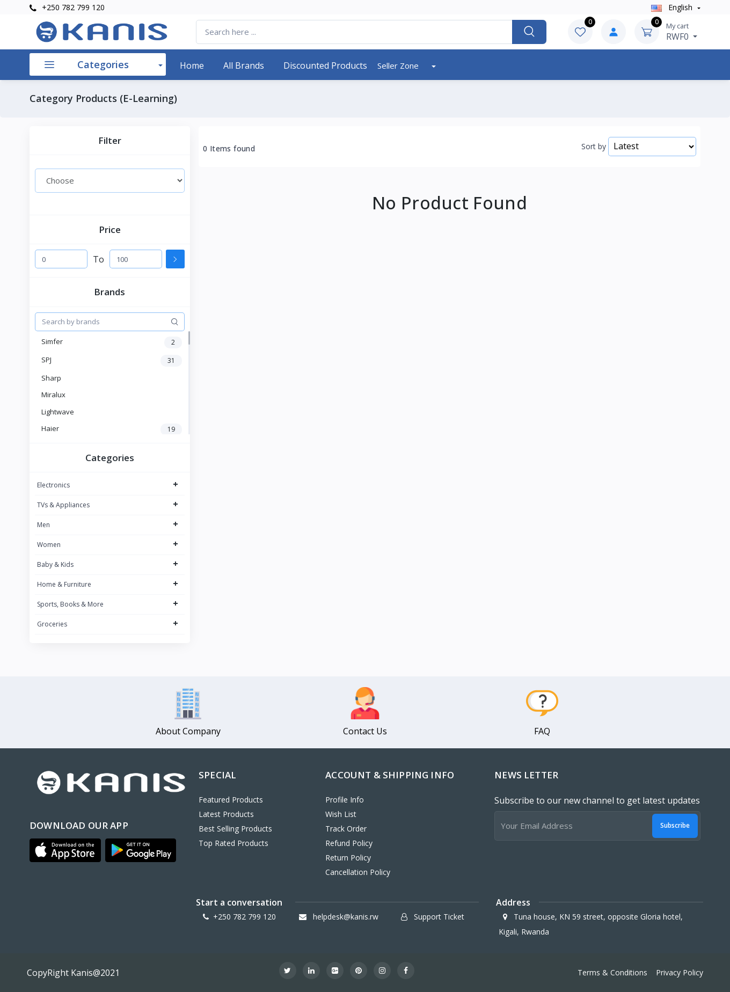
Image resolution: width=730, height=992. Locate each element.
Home (192, 65)
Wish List (340, 814)
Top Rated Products (233, 843)
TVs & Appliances (63, 504)
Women (49, 544)
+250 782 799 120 (67, 7)
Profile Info (344, 799)
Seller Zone (399, 65)
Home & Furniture (64, 584)
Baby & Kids (55, 564)
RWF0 (681, 31)
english (673, 7)
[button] (65, 850)
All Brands (243, 65)
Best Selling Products (235, 828)
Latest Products (226, 814)
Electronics (53, 485)
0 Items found (229, 149)
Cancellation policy (357, 872)
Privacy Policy (679, 972)
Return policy (348, 857)
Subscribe (675, 825)
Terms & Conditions (612, 972)
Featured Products (231, 799)
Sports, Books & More (70, 604)
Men (43, 524)
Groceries (52, 624)
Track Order (346, 828)
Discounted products (325, 65)
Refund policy (349, 843)
